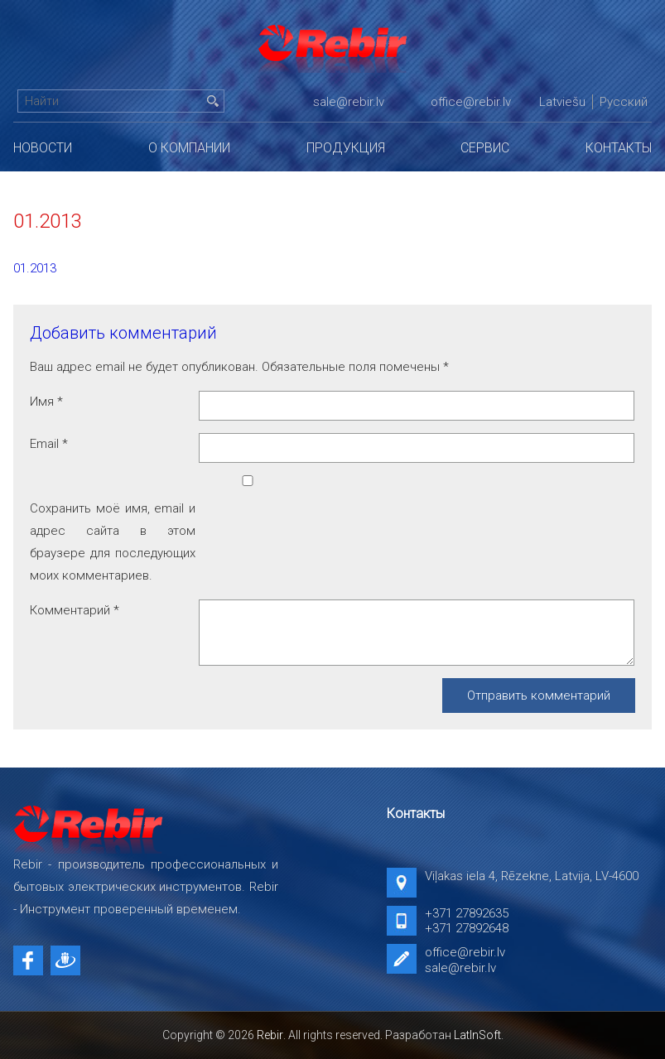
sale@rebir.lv (348, 101)
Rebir (270, 1035)
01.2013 (34, 268)
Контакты (618, 148)
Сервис (484, 148)
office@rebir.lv (471, 101)
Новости (42, 148)
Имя (46, 401)
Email (49, 443)
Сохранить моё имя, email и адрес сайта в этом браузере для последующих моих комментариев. (112, 542)
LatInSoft (477, 1035)
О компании (189, 148)
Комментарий (74, 610)
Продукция (345, 148)
